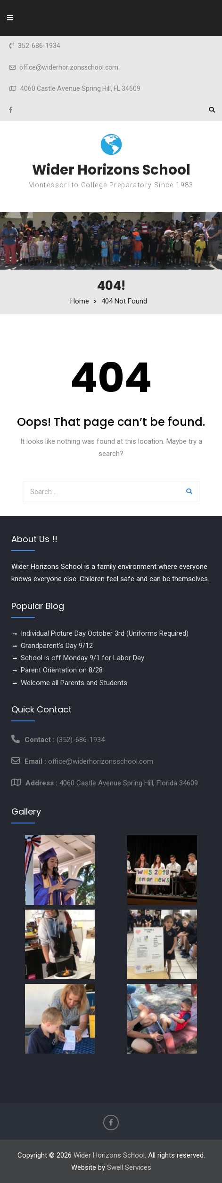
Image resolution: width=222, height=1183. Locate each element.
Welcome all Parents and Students (74, 683)
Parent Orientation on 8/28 (62, 670)
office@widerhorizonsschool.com (68, 67)
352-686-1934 (39, 45)
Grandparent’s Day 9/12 (57, 645)
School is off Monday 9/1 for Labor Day (82, 658)
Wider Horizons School (111, 169)
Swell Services (129, 1167)
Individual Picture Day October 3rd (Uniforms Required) (105, 633)
